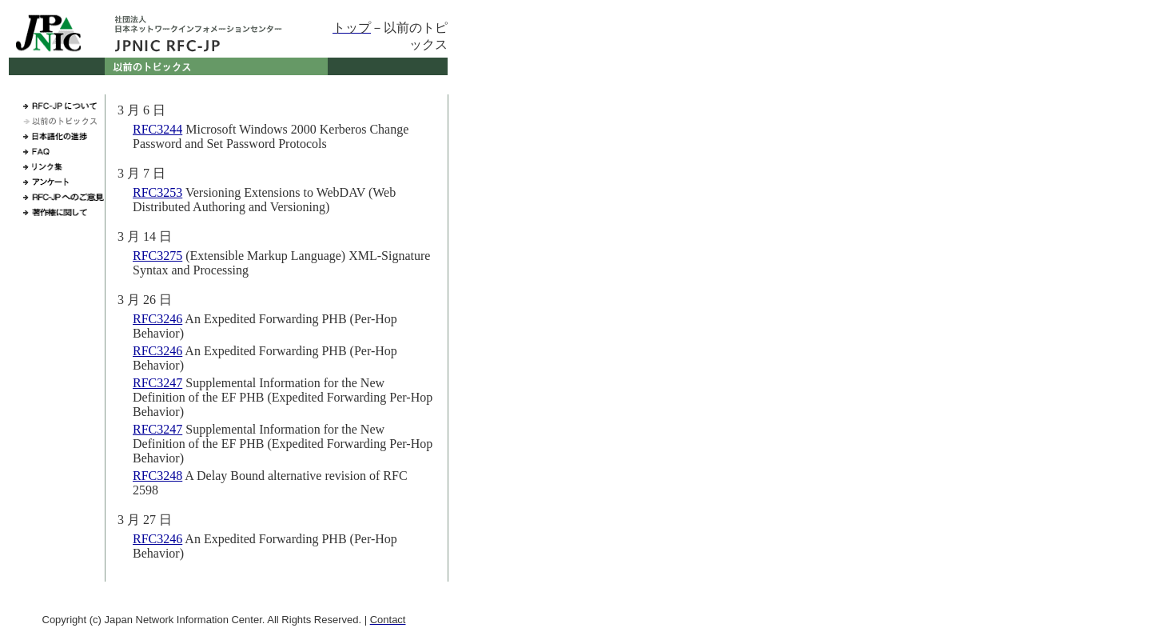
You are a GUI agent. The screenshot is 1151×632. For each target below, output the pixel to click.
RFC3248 (157, 475)
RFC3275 (157, 255)
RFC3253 (157, 192)
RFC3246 (157, 319)
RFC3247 (157, 383)
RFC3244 (157, 129)
